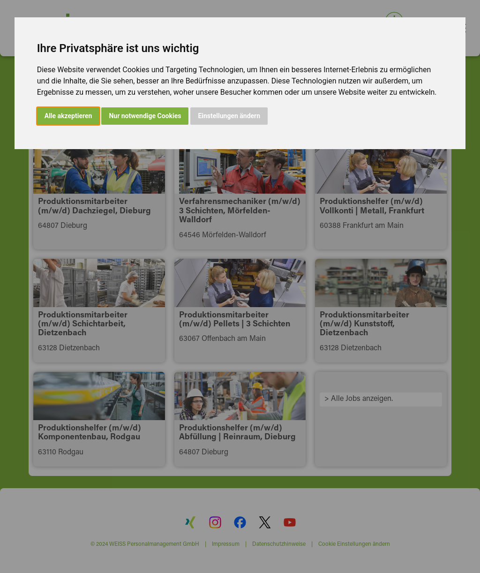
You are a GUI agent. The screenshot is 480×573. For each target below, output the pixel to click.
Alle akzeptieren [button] (68, 116)
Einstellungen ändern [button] (229, 116)
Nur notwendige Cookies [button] (145, 116)
